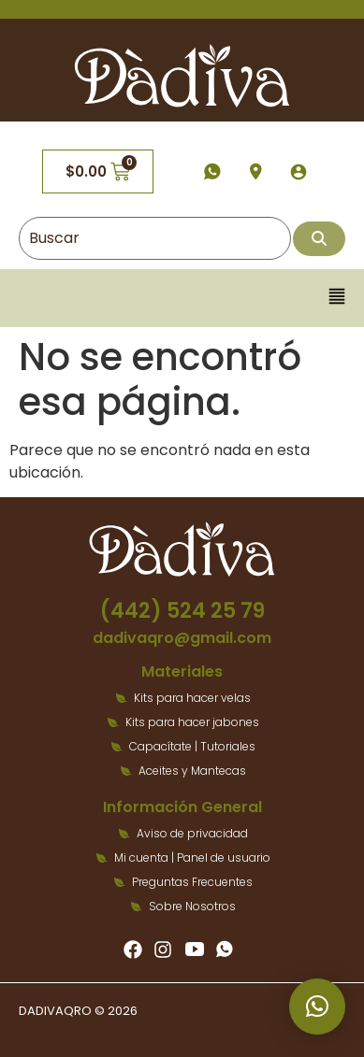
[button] (337, 298)
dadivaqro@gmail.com (182, 638)
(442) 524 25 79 (182, 610)
